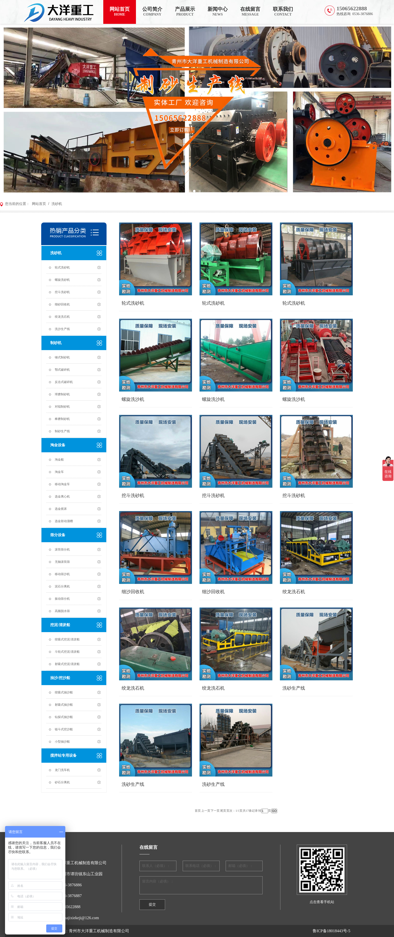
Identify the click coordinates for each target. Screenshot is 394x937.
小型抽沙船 (62, 741)
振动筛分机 (62, 598)
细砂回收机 (62, 304)
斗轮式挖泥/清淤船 (67, 651)
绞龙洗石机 (62, 316)
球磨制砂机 (62, 394)
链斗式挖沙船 (64, 729)
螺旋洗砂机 (62, 280)
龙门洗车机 (62, 770)
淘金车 (59, 472)
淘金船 (59, 459)
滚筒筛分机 (62, 549)
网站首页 (119, 12)
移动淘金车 (62, 484)
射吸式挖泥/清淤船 (67, 664)
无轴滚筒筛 (62, 562)
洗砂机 (56, 204)
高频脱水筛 (62, 611)
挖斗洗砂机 (62, 292)
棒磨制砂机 (62, 419)
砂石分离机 (62, 782)
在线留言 (250, 12)
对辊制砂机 (62, 406)
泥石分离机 (62, 586)
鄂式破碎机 (62, 369)
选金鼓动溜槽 (64, 521)
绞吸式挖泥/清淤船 (67, 639)
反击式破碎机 (64, 382)
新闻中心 (217, 12)
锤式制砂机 (62, 357)
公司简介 (152, 12)
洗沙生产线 (62, 329)
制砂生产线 (62, 431)
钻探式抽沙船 (64, 717)
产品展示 (185, 12)
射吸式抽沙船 (64, 704)
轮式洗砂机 (62, 267)
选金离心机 (62, 496)
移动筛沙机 (62, 574)
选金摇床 (61, 509)
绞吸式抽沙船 (64, 692)
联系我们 (283, 12)
